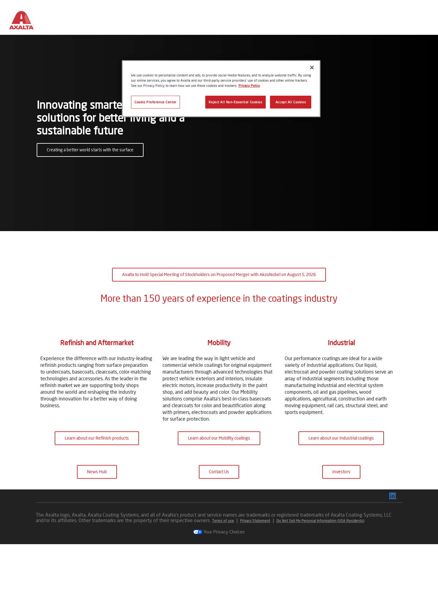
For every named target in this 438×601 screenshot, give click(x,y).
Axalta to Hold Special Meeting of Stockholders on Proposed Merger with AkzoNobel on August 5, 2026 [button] (219, 274)
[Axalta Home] (24, 22)
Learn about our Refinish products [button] (97, 494)
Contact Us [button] (219, 528)
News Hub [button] (97, 528)
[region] (221, 88)
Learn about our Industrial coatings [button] (341, 494)
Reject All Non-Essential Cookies (235, 102)
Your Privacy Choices (219, 588)
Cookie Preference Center (155, 102)
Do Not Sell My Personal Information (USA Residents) (320, 577)
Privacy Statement (255, 577)
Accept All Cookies (291, 102)
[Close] (312, 67)
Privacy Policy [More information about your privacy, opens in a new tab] (249, 85)
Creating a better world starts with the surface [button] (90, 149)
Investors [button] (341, 528)
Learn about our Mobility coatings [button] (219, 494)
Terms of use (223, 577)
